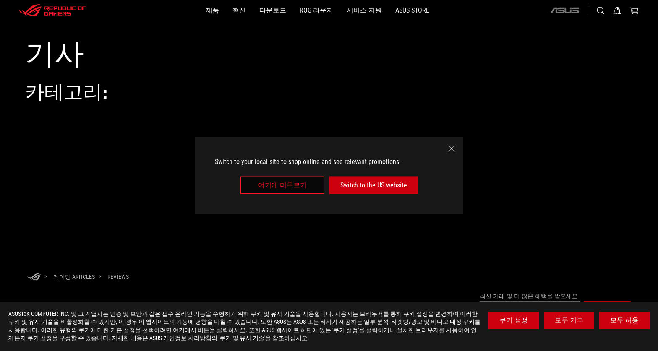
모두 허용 (624, 320)
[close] (451, 148)
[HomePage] (34, 277)
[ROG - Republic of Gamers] (52, 10)
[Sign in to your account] (617, 10)
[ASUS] (564, 10)
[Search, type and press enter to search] (600, 10)
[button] (178, 10)
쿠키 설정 (513, 320)
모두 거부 (569, 320)
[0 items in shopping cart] (634, 10)
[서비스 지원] (384, 10)
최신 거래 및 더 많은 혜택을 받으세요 (529, 296)
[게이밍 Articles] (74, 276)
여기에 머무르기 (282, 185)
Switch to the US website (373, 185)
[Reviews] (118, 276)
